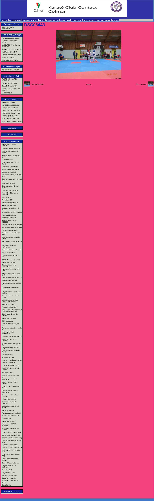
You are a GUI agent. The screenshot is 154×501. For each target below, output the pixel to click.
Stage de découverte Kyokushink (9, 265)
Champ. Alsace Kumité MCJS (12, 447)
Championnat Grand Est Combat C (10, 391)
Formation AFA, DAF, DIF (10, 69)
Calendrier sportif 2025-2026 (11, 55)
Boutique (115, 20)
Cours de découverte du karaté (10, 152)
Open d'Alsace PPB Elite (10, 375)
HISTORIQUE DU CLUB (10, 116)
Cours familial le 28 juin (10, 190)
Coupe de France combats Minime (11, 369)
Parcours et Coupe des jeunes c (12, 242)
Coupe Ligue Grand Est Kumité (10, 314)
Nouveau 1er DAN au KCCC (11, 49)
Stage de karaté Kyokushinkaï (12, 227)
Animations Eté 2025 (9, 262)
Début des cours (7, 321)
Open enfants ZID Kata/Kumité (8, 333)
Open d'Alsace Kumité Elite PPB (11, 455)
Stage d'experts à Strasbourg (12, 438)
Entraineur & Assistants (10, 108)
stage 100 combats (8, 183)
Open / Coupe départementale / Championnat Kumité (12, 310)
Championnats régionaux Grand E (10, 186)
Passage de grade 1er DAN (11, 413)
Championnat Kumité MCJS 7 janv (12, 175)
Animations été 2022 (9, 421)
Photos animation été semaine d (12, 328)
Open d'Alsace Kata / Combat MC (12, 179)
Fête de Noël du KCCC (10, 230)
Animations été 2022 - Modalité (9, 424)
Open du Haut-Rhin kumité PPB (11, 233)
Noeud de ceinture (8, 57)
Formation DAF (7, 470)
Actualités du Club (11, 76)
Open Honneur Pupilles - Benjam (10, 459)
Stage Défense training (9, 86)
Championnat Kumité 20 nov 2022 (11, 441)
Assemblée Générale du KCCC (10, 481)
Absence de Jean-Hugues (11, 38)
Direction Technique (11, 100)
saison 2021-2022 (11, 492)
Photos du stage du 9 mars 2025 (11, 274)
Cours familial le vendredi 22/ (12, 336)
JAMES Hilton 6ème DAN (10, 119)
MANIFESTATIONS (30, 20)
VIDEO (41, 20)
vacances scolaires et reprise (12, 360)
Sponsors (12, 128)
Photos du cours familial (10, 203)
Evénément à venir (12, 24)
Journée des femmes (9, 399)
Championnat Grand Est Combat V (10, 395)
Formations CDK (7, 200)
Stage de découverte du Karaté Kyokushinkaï (10, 301)
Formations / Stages (11, 67)
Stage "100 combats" (9, 478)
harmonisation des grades (11, 169)
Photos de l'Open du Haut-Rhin (11, 270)
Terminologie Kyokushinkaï (11, 113)
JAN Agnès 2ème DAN (9, 52)
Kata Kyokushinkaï (103, 20)
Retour (88, 84)
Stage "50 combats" (8, 252)
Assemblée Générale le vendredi (10, 193)
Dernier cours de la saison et (11, 148)
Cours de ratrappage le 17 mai (11, 256)
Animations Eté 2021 (9, 318)
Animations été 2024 (9, 218)
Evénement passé (11, 141)
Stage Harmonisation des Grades (10, 429)
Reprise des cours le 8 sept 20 (11, 156)
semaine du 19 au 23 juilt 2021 (10, 324)
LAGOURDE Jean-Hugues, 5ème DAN (11, 45)
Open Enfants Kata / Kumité (11, 432)
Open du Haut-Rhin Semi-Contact (11, 296)
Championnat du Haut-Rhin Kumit (11, 238)
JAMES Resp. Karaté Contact (12, 121)
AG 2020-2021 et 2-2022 (10, 416)
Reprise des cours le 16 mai (11, 250)
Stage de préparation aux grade (10, 406)
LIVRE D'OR (65, 20)
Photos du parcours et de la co (11, 284)
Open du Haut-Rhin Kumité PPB (11, 451)
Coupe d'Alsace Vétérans (10, 463)
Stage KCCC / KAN (8, 473)
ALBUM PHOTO (52, 20)
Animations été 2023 (9, 205)
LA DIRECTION (15, 20)
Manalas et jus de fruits (10, 167)
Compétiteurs (76, 20)
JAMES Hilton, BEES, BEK (11, 105)
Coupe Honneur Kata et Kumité (10, 383)
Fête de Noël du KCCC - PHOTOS (10, 41)
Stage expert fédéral (9, 172)
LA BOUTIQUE (7, 93)
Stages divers (6, 197)
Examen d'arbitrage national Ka (11, 344)
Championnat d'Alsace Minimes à (9, 378)
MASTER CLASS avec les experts (11, 89)
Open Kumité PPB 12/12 (10, 365)
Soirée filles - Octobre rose (11, 435)
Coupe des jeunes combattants (8, 27)
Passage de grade (8, 410)
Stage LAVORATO (8, 372)
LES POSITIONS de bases (11, 110)
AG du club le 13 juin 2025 (11, 259)
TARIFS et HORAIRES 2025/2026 (9, 79)
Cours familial (6, 418)
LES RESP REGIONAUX (10, 60)
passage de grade (8, 357)
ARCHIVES (12, 135)
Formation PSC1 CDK (9, 83)
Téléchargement (89, 20)
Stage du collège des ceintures (9, 466)
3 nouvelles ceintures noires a (12, 212)
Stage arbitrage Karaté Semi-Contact (12, 292)
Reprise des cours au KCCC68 (9, 221)
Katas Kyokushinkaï (8, 102)
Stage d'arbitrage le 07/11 (10, 348)
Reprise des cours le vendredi (12, 225)
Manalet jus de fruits (8, 363)
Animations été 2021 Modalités (9, 145)
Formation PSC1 (7, 160)
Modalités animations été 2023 (10, 209)
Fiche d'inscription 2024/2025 (12, 278)
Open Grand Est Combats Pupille (11, 387)
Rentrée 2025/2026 (8, 304)
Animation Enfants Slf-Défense (9, 402)
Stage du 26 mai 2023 (9, 475)
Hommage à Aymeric (9, 215)
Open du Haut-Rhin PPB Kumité (10, 163)
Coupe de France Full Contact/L (9, 340)
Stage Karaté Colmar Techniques (9, 246)
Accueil (4, 20)
